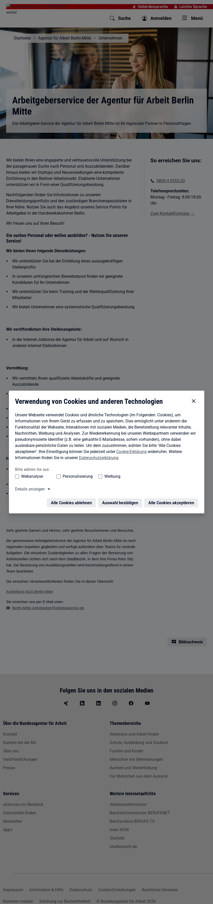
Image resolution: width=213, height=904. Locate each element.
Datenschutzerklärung (98, 451)
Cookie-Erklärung (131, 445)
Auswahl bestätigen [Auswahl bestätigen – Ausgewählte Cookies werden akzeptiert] (120, 497)
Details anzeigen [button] (30, 483)
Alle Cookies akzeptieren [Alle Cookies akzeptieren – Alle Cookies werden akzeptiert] (171, 497)
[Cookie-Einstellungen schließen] (193, 395)
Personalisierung (78, 470)
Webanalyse (32, 470)
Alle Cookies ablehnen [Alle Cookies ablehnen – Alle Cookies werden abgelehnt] (71, 497)
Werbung (112, 470)
